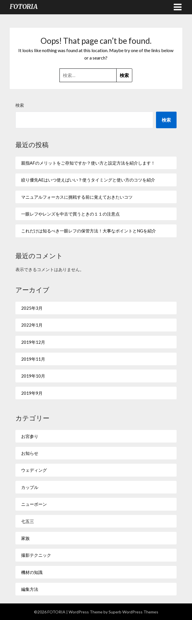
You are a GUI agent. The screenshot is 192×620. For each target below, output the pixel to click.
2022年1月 (32, 324)
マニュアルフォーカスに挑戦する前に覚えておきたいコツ (77, 197)
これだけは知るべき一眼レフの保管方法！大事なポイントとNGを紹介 (88, 230)
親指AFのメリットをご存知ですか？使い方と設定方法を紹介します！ (88, 162)
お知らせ (29, 453)
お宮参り (29, 436)
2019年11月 (33, 359)
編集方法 (29, 589)
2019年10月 (33, 375)
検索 (19, 105)
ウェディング (34, 470)
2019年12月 (33, 342)
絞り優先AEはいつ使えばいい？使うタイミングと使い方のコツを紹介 (88, 179)
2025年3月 (32, 308)
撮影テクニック (36, 555)
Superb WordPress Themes (133, 611)
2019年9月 (32, 393)
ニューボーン (34, 504)
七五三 (27, 521)
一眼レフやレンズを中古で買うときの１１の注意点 (70, 213)
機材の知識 (32, 572)
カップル (29, 487)
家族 (25, 538)
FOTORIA (24, 7)
